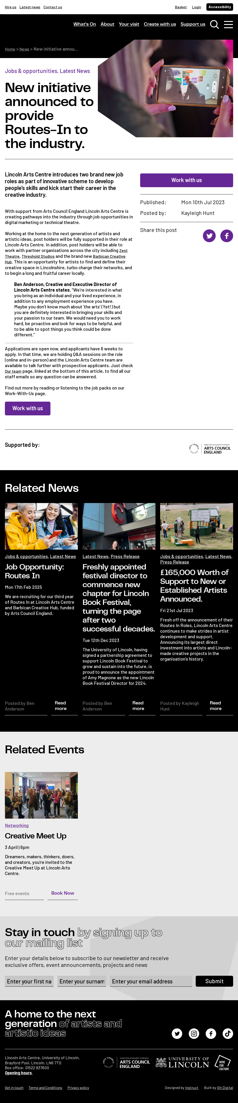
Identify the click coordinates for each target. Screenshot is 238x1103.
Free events (17, 892)
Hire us (10, 7)
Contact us (52, 7)
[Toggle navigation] (228, 25)
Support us (193, 25)
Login (196, 7)
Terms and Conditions (45, 1087)
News (27, 49)
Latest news (30, 7)
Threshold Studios (41, 256)
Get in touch (14, 1087)
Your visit (129, 25)
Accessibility (219, 6)
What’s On (84, 25)
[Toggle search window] (214, 25)
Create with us (160, 25)
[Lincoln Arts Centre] (37, 29)
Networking (17, 824)
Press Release (125, 555)
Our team (14, 370)
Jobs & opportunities (31, 70)
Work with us (186, 179)
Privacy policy (78, 1087)
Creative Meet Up (35, 835)
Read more (60, 705)
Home (11, 49)
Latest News (75, 70)
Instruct (191, 1087)
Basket (181, 7)
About (107, 25)
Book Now (62, 892)
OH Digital (225, 1087)
